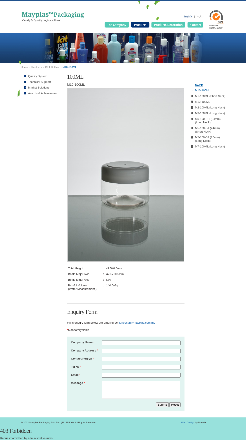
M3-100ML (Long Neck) (210, 113)
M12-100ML (202, 101)
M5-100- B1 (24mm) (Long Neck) (208, 120)
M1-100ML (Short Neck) (210, 96)
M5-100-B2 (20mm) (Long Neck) (207, 139)
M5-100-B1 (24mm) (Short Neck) (207, 129)
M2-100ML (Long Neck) (210, 107)
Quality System (37, 76)
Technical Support (39, 81)
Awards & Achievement (42, 93)
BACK (199, 85)
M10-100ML (202, 90)
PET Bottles (52, 67)
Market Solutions (38, 87)
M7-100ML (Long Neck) (210, 146)
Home (24, 67)
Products (36, 67)
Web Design (187, 422)
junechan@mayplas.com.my (137, 322)
